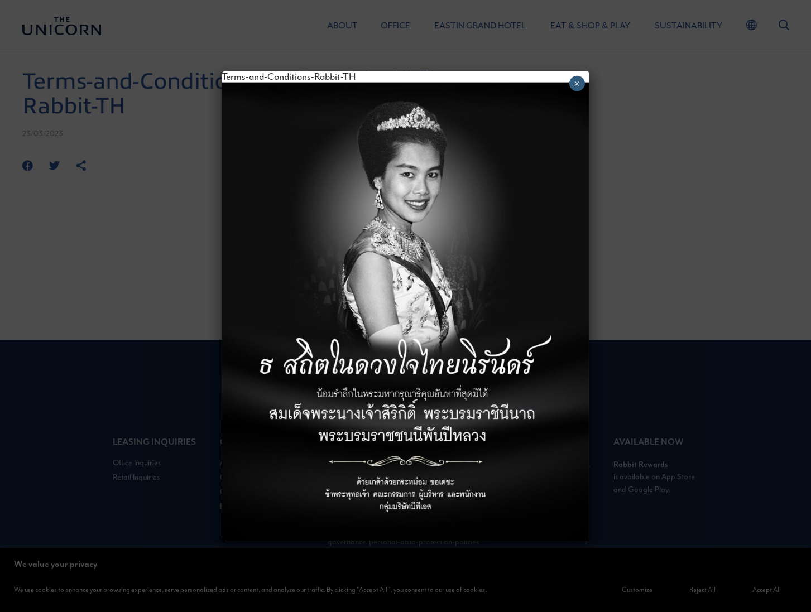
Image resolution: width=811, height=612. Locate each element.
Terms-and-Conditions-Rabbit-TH (289, 76)
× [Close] (577, 83)
